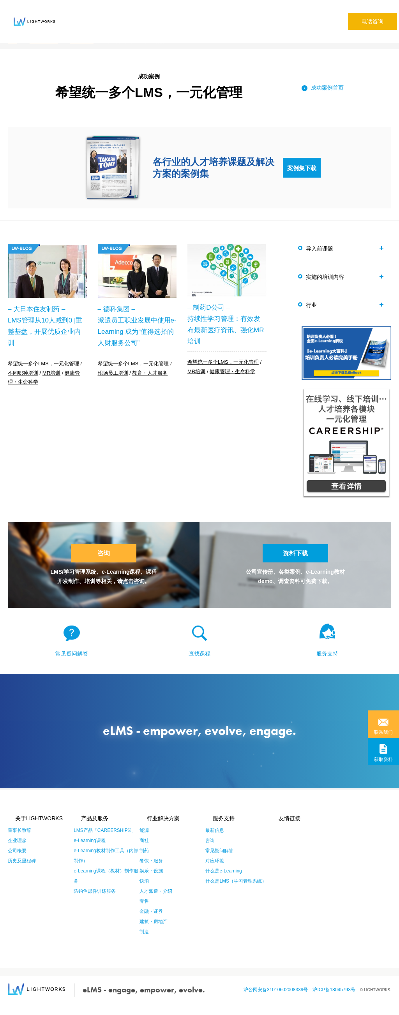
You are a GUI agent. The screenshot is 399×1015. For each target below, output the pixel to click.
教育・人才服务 (150, 373)
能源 (144, 841)
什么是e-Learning (223, 881)
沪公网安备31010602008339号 (278, 1000)
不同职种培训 (23, 373)
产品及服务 (87, 829)
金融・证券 (151, 922)
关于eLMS (76, 14)
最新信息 (214, 841)
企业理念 (17, 851)
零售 (144, 912)
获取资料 (383, 759)
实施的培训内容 (328, 278)
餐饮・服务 (151, 871)
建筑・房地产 (153, 932)
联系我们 (383, 732)
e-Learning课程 (89, 851)
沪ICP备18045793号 (336, 1000)
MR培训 (51, 373)
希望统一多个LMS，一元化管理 (43, 365)
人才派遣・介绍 (155, 901)
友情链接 (282, 829)
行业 (314, 308)
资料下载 (295, 559)
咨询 (104, 559)
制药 (144, 861)
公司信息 (239, 14)
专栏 (261, 14)
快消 (144, 891)
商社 (144, 851)
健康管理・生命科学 (232, 372)
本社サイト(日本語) (295, 14)
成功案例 (174, 14)
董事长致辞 (19, 841)
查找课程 (199, 664)
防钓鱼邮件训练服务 (95, 901)
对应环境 (214, 871)
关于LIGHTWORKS (31, 829)
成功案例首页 (327, 87)
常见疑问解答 (207, 14)
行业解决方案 (141, 14)
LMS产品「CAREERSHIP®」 (105, 841)
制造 (144, 942)
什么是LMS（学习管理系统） (236, 891)
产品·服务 (108, 14)
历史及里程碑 (22, 871)
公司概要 (17, 861)
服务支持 (327, 664)
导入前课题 (323, 248)
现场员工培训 (113, 373)
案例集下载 (301, 167)
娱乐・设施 (151, 881)
